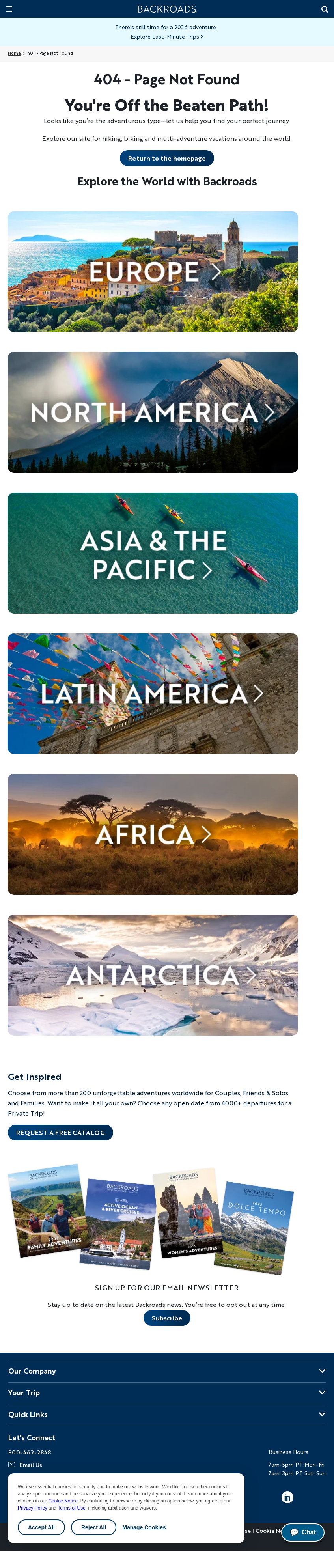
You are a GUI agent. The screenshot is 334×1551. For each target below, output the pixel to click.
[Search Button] (324, 10)
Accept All (41, 1527)
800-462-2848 (29, 1452)
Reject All (93, 1527)
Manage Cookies (144, 1527)
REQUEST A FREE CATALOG (60, 1132)
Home (14, 53)
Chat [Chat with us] (303, 1532)
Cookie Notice (63, 1501)
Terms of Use (72, 1508)
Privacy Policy (32, 1508)
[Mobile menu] (9, 8)
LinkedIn (287, 1497)
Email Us (31, 1465)
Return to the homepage (167, 157)
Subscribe (167, 1317)
